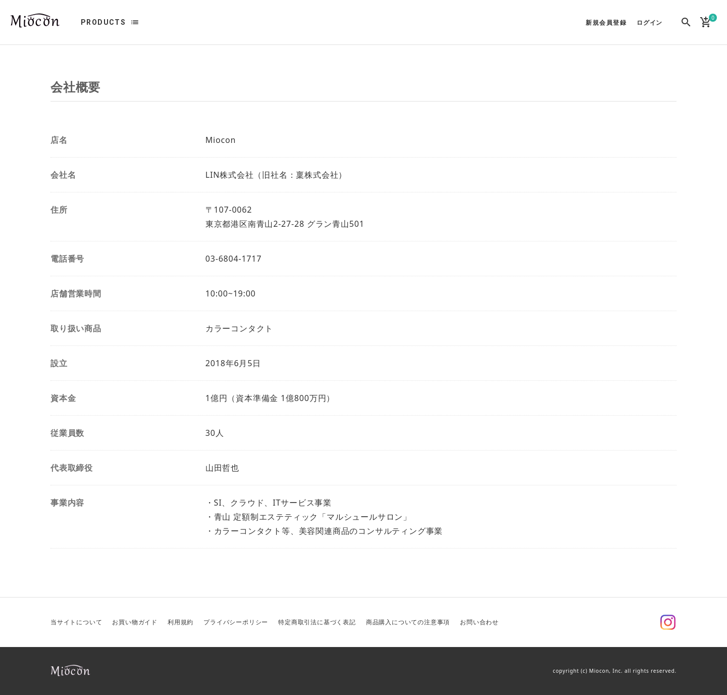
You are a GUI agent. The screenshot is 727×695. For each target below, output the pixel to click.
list (134, 22)
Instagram (668, 622)
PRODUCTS (103, 22)
